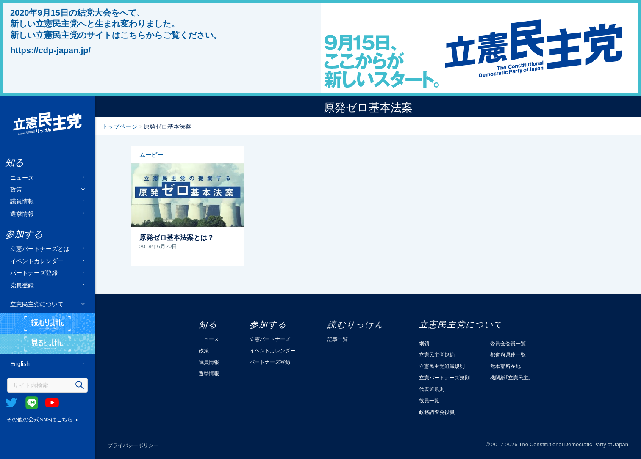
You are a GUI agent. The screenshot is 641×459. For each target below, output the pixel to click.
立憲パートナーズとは (39, 249)
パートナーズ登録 (34, 273)
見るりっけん (47, 344)
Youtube (52, 403)
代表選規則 (431, 389)
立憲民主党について (37, 304)
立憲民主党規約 (437, 354)
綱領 (424, 343)
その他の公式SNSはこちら (39, 419)
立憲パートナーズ (270, 339)
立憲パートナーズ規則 (444, 377)
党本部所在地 (505, 366)
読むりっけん (47, 323)
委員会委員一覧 (508, 343)
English (20, 364)
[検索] (47, 385)
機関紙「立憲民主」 (510, 377)
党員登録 (22, 284)
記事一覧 (337, 339)
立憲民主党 (47, 123)
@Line (32, 403)
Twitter (11, 403)
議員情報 (22, 201)
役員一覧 (429, 400)
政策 (16, 189)
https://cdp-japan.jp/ (50, 49)
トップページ (119, 126)
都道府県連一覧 (508, 354)
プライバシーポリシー (133, 445)
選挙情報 (22, 213)
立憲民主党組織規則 (442, 366)
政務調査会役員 (437, 411)
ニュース (22, 177)
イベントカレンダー (37, 260)
